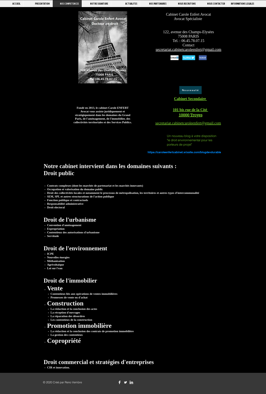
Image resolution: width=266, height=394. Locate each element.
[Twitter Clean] (125, 382)
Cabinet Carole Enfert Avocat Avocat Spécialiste (188, 16)
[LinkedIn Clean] (131, 382)
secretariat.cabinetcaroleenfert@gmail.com (188, 49)
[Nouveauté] (190, 90)
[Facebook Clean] (119, 382)
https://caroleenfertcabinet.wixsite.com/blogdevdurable (184, 152)
